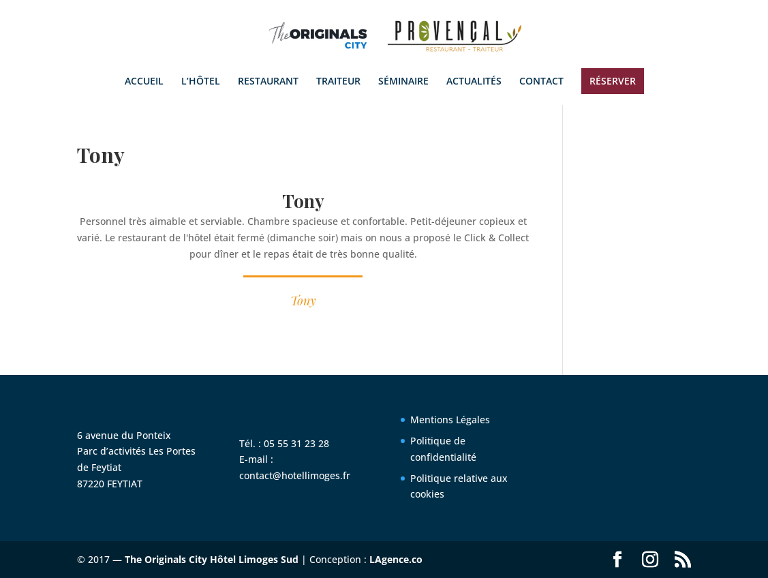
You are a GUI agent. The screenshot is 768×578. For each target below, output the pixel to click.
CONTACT (541, 81)
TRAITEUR (338, 81)
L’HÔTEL (200, 81)
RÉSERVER (612, 80)
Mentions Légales (450, 419)
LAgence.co (396, 559)
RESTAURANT (268, 81)
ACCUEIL (144, 81)
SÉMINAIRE (403, 81)
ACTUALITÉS (474, 81)
